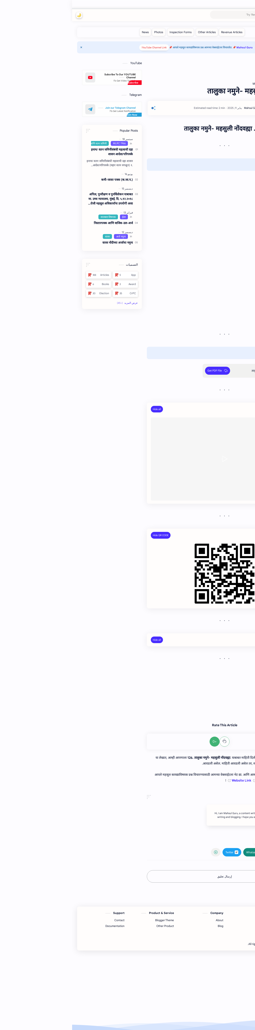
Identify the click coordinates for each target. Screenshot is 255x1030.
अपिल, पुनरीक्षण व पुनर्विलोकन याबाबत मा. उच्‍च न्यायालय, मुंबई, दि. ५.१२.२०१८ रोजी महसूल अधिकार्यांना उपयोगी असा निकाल (38, 199)
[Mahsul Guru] (179, 108)
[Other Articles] (135, 32)
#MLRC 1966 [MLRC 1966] (203, 916)
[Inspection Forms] (108, 32)
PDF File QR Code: (214, 535)
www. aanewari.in (217, 714)
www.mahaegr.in (218, 703)
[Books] (26, 284)
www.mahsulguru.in (216, 686)
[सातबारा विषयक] (36, 217)
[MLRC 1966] (47, 143)
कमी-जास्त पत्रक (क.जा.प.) (45, 180)
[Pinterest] (204, 1007)
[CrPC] (53, 293)
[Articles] (26, 275)
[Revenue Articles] (159, 32)
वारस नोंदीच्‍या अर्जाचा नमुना (45, 242)
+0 (142, 742)
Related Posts (217, 640)
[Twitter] (209, 1007)
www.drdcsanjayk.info (214, 680)
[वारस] (35, 236)
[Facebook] (219, 1007)
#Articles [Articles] (222, 916)
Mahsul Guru (228, 15)
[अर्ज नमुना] (49, 236)
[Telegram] (224, 1007)
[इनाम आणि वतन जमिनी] (23, 143)
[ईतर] (52, 217)
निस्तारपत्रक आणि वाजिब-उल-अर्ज (41, 223)
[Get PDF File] (145, 371)
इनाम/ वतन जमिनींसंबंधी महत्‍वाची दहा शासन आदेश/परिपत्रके (40, 152)
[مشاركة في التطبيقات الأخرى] (143, 928)
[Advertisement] (152, 828)
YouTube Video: (216, 409)
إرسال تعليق (152, 952)
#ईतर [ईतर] (186, 916)
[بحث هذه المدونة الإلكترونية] (172, 15)
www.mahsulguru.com (214, 691)
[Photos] (86, 32)
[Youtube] (229, 1007)
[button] (7, 15)
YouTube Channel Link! (82, 47)
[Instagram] (214, 1007)
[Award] (53, 284)
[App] (53, 275)
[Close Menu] (9, 47)
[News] (73, 32)
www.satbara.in (218, 697)
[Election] (26, 293)
